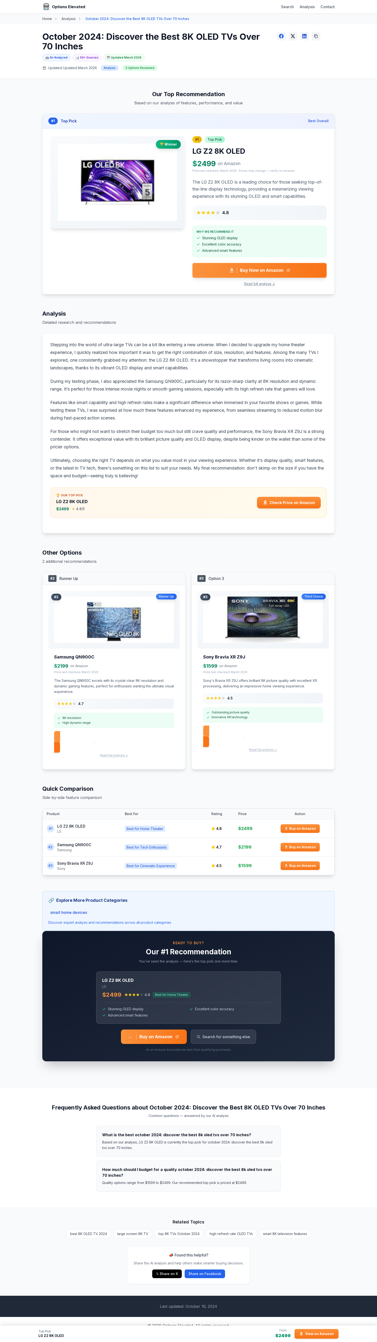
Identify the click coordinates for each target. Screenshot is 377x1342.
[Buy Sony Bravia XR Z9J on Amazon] (300, 865)
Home (47, 19)
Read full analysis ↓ (259, 284)
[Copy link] (316, 36)
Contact (327, 6)
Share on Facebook (204, 1274)
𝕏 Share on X (167, 1274)
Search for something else (223, 1036)
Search (287, 6)
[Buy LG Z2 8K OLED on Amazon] (300, 828)
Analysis (307, 6)
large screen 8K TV (132, 1234)
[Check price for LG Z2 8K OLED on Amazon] (289, 502)
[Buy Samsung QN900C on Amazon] (300, 847)
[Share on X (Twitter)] (293, 36)
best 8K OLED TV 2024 (88, 1234)
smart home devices (68, 912)
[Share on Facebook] (281, 36)
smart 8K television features (285, 1234)
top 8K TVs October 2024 (179, 1234)
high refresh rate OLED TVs (231, 1234)
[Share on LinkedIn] (304, 36)
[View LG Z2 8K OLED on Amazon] (317, 1334)
